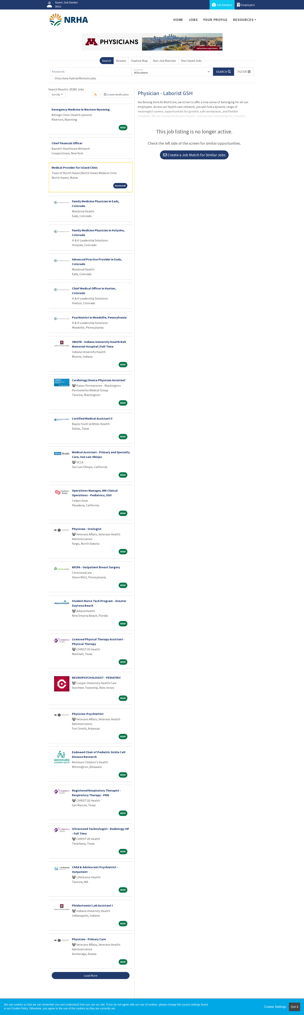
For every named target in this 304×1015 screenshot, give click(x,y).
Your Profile (215, 19)
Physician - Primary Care (89, 939)
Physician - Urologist (86, 529)
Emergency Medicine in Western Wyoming (81, 109)
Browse (121, 61)
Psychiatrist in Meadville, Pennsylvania (99, 317)
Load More (91, 975)
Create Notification (116, 94)
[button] (244, 71)
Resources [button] (243, 19)
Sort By (56, 94)
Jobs (193, 19)
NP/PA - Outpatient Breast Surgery (96, 567)
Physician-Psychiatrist (88, 714)
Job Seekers (222, 4)
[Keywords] (90, 71)
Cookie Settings (275, 1006)
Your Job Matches (164, 61)
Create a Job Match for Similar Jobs (194, 154)
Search (106, 61)
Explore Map (139, 61)
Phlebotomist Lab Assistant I (92, 905)
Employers (246, 4)
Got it (294, 1006)
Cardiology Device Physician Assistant (98, 380)
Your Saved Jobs (191, 61)
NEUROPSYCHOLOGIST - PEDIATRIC (96, 677)
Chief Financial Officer (67, 143)
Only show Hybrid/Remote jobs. (76, 78)
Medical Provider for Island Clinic (75, 167)
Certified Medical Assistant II (92, 418)
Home (178, 19)
